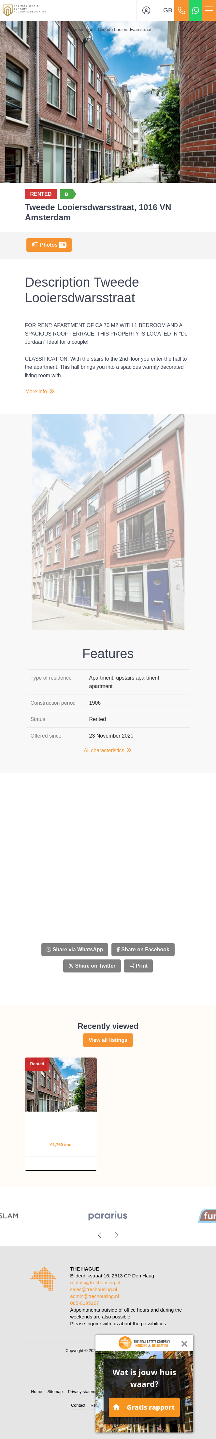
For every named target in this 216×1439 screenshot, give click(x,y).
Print (138, 966)
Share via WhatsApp (75, 949)
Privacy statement (84, 1391)
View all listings (108, 1040)
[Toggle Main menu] (209, 10)
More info (40, 391)
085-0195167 (84, 1303)
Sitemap (55, 1391)
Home (36, 1391)
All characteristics (108, 750)
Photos (49, 245)
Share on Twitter (92, 966)
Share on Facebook (143, 949)
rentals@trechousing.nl (95, 1282)
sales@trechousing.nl (93, 1289)
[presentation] (100, 1235)
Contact (78, 1405)
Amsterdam (83, 29)
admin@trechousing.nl (94, 1296)
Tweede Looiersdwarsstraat (124, 29)
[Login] (148, 10)
